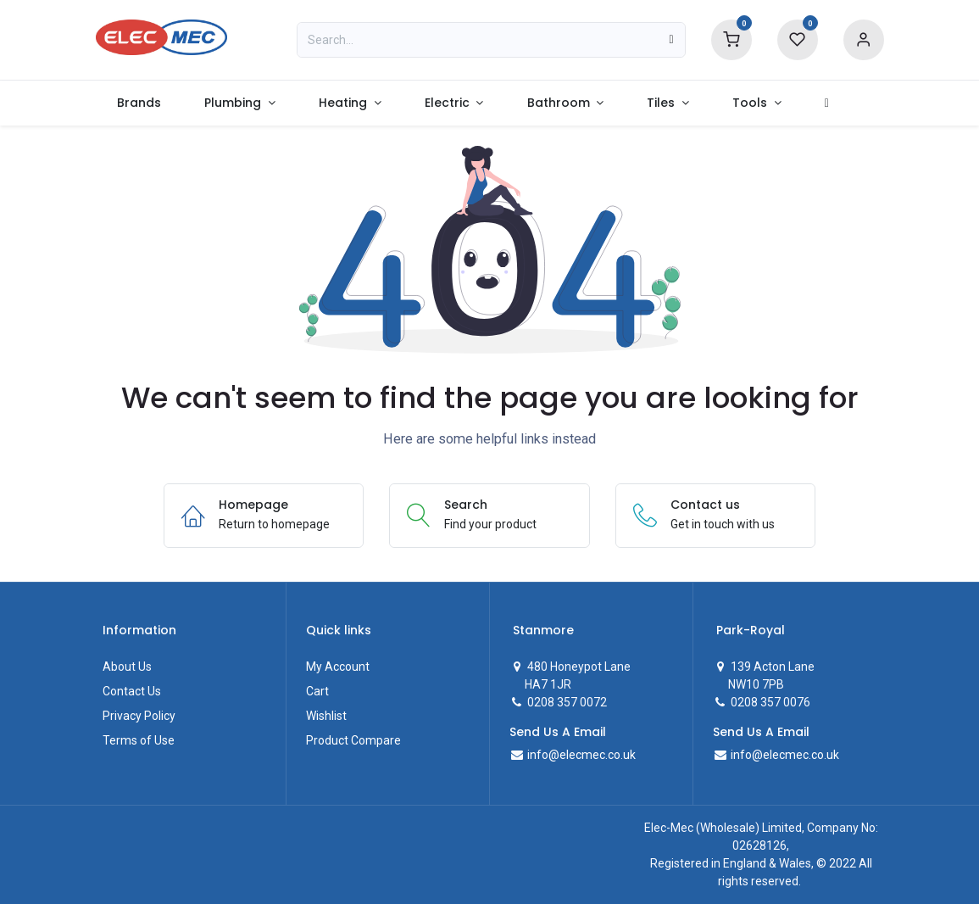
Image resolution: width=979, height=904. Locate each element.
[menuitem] (139, 103)
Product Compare (353, 740)
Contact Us (132, 691)
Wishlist (326, 716)
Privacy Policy (139, 716)
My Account (338, 666)
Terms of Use (139, 740)
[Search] (671, 40)
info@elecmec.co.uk (580, 755)
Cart (317, 691)
